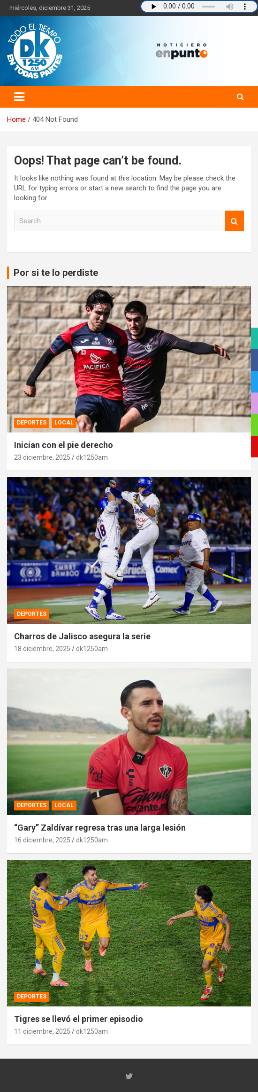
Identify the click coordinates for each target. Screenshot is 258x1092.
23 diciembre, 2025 (42, 457)
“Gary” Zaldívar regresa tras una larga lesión (100, 828)
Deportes (31, 422)
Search (234, 221)
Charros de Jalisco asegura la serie (82, 636)
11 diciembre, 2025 (42, 1031)
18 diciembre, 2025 (42, 648)
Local (64, 422)
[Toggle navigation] (19, 97)
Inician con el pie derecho (63, 445)
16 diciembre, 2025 (42, 840)
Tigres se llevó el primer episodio (78, 1019)
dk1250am (92, 457)
